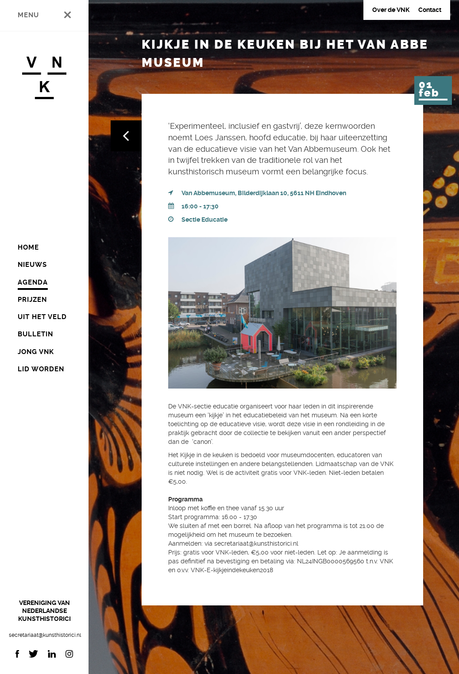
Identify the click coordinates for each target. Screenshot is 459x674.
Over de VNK (390, 9)
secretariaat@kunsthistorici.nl (44, 635)
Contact (429, 9)
